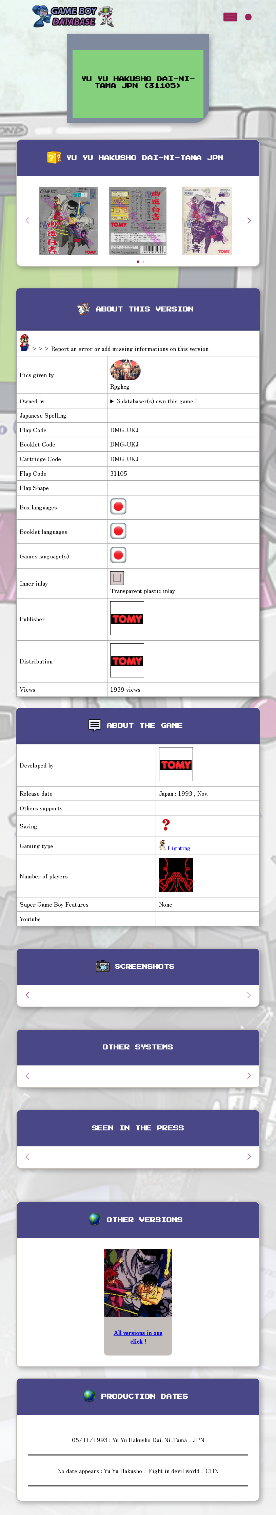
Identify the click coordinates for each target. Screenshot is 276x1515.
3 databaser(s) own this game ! (157, 401)
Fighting (178, 847)
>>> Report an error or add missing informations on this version (120, 348)
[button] (249, 220)
